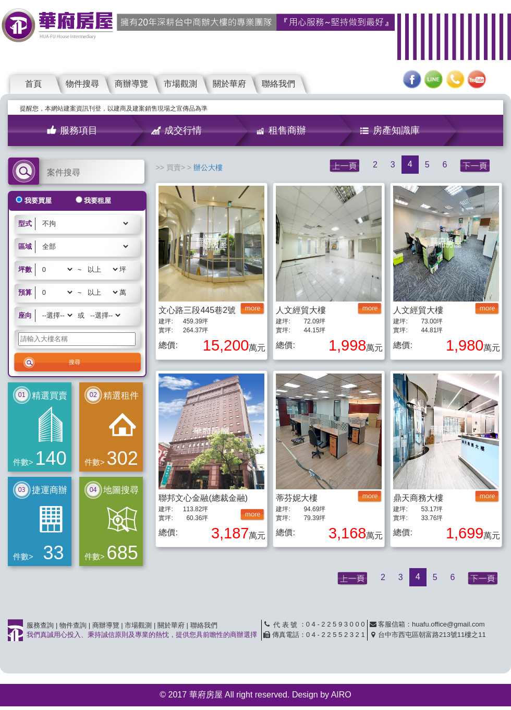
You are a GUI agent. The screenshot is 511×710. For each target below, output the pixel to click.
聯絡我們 (278, 83)
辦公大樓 (208, 167)
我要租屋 (97, 200)
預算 (25, 292)
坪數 (25, 269)
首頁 (33, 83)
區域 (25, 246)
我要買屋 (38, 200)
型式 (25, 223)
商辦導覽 (131, 83)
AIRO (341, 694)
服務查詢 (40, 625)
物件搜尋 (82, 83)
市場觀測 (180, 83)
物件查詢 (73, 625)
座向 (25, 315)
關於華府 (229, 83)
